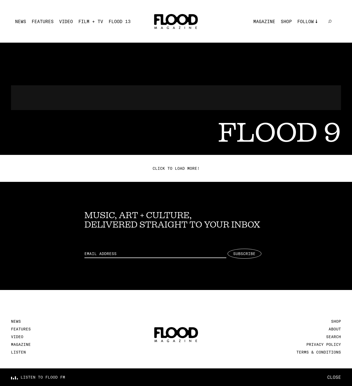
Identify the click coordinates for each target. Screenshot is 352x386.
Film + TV (90, 21)
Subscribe (244, 254)
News (20, 21)
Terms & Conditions (318, 352)
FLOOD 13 (120, 21)
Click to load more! (176, 168)
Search (333, 336)
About (335, 329)
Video (66, 21)
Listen (18, 352)
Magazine (264, 21)
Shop (286, 21)
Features (43, 21)
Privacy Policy (323, 344)
